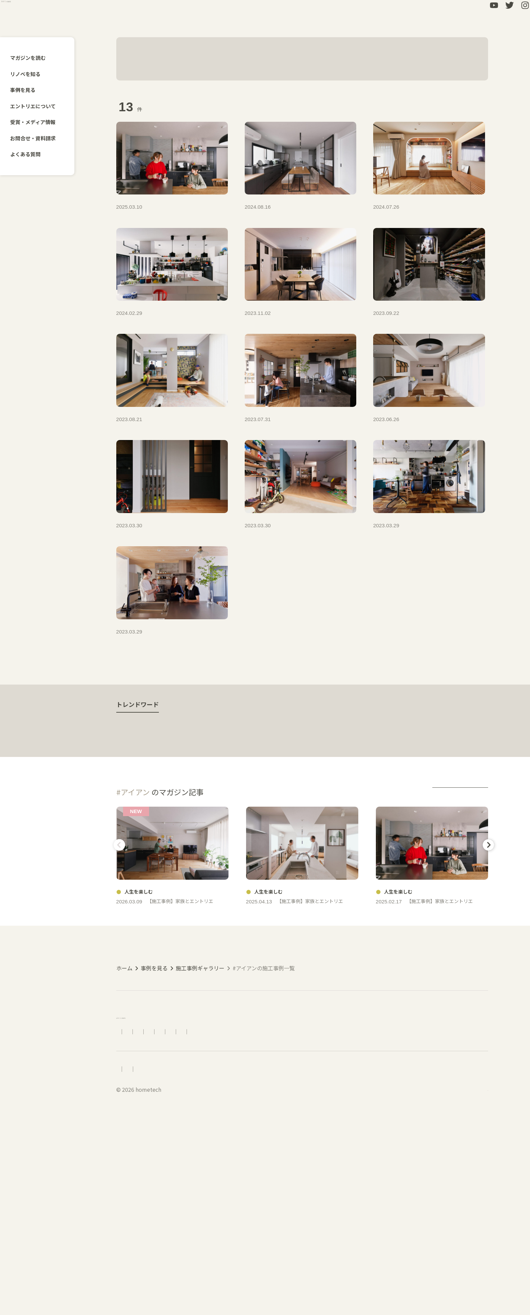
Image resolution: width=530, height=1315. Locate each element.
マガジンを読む (31, 57)
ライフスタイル (350, 855)
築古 (223, 855)
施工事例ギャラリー (200, 1130)
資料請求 (347, 1212)
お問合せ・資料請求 (37, 138)
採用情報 (127, 1260)
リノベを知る (29, 73)
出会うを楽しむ (144, 855)
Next (487, 973)
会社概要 (160, 1260)
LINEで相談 (381, 1212)
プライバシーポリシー (209, 1260)
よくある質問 (29, 154)
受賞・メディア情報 (36, 121)
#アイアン (185, 59)
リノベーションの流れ (228, 1212)
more (460, 921)
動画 (306, 855)
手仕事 (191, 855)
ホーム (124, 1130)
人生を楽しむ (265, 855)
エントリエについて (37, 106)
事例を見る (26, 89)
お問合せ (316, 1212)
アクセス (183, 1212)
